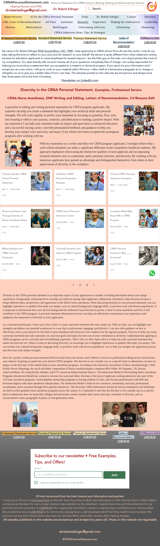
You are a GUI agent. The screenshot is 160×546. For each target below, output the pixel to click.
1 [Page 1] (73, 285)
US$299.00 (45, 507)
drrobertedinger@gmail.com (26, 10)
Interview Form (41, 500)
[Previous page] (66, 285)
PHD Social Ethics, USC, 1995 (55, 51)
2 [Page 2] (80, 285)
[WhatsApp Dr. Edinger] (152, 273)
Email (37, 468)
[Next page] (94, 285)
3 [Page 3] (87, 285)
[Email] (67, 474)
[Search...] (114, 8)
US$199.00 (36, 511)
